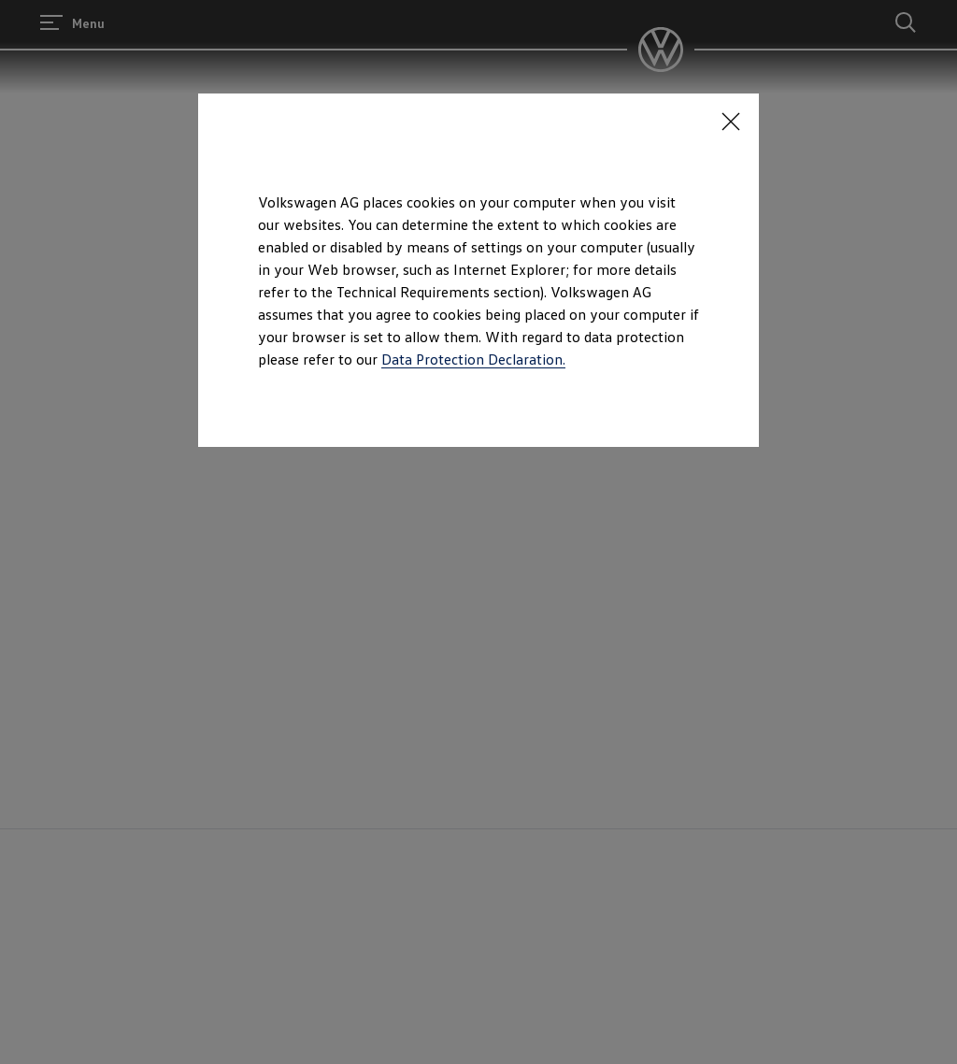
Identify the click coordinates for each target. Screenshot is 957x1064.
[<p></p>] (731, 121)
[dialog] (478, 532)
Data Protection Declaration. (473, 359)
